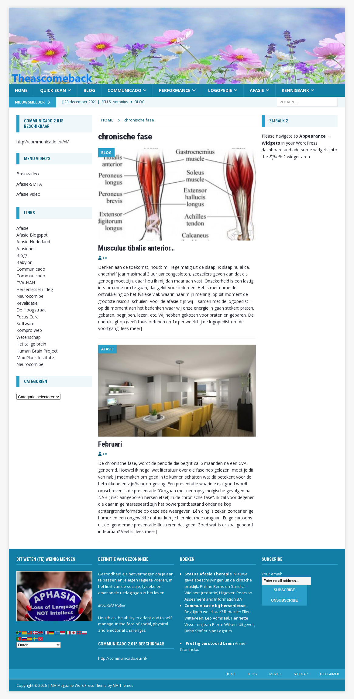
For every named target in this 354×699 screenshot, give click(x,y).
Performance (175, 90)
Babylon (24, 262)
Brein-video (27, 174)
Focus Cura (27, 317)
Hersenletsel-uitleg (34, 289)
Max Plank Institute (35, 357)
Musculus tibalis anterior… (136, 248)
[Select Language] (38, 645)
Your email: (272, 574)
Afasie (257, 90)
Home (21, 90)
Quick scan (53, 90)
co (105, 257)
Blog (89, 90)
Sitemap (301, 674)
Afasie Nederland (33, 241)
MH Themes (123, 685)
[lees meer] (131, 328)
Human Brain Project (37, 351)
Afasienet (25, 248)
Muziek (275, 674)
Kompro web (29, 330)
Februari (110, 444)
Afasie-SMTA (29, 184)
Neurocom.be (29, 296)
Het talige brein (31, 344)
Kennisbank (295, 90)
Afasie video (28, 194)
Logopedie (220, 90)
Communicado (124, 90)
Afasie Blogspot (32, 235)
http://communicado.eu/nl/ (42, 142)
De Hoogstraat (31, 310)
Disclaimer (329, 674)
